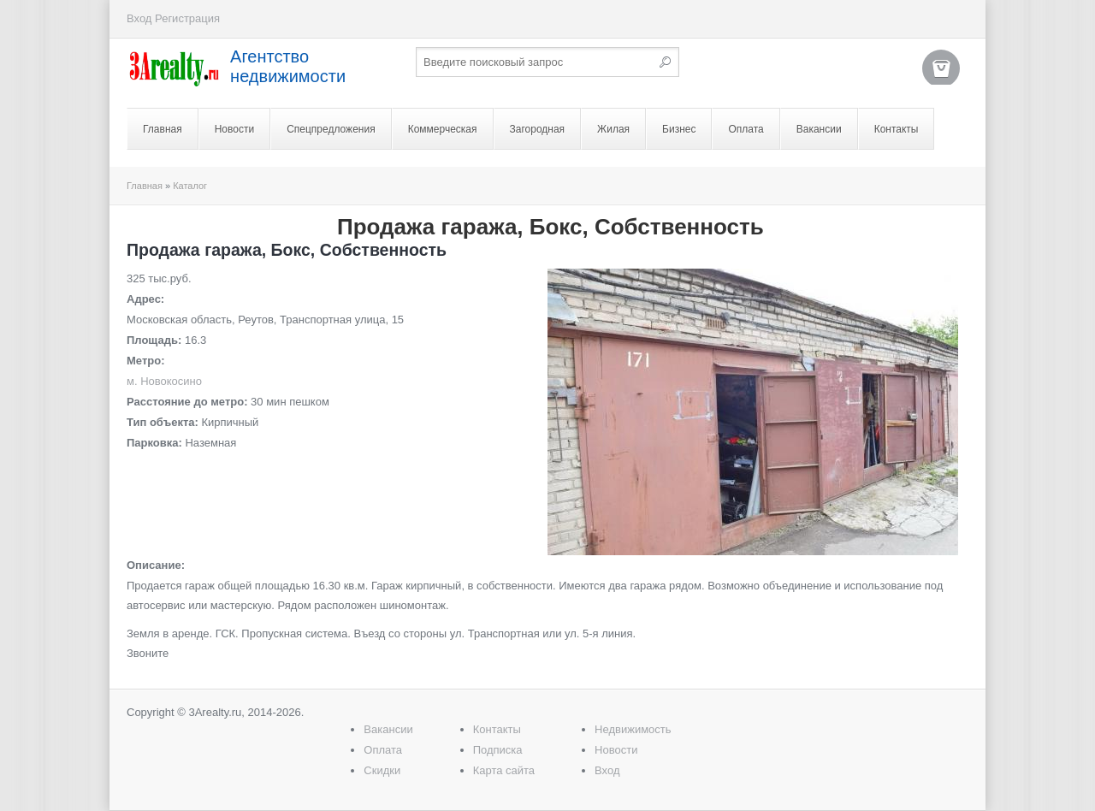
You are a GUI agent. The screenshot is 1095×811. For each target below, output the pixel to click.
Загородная (537, 129)
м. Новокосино (164, 381)
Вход (139, 18)
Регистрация (187, 18)
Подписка (498, 749)
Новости (234, 129)
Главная (162, 129)
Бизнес (678, 129)
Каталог (190, 186)
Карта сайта (504, 770)
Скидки (382, 770)
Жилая (613, 129)
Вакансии (819, 129)
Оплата (745, 129)
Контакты (896, 129)
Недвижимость (633, 729)
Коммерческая (442, 129)
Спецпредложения (331, 129)
